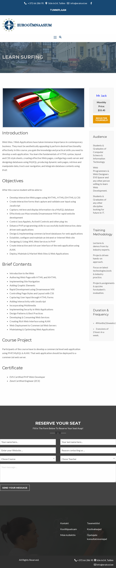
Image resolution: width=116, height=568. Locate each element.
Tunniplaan (58, 10)
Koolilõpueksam (68, 529)
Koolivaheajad (94, 529)
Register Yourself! (101, 119)
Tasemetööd (93, 523)
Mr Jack (101, 95)
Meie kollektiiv (68, 535)
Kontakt (64, 523)
